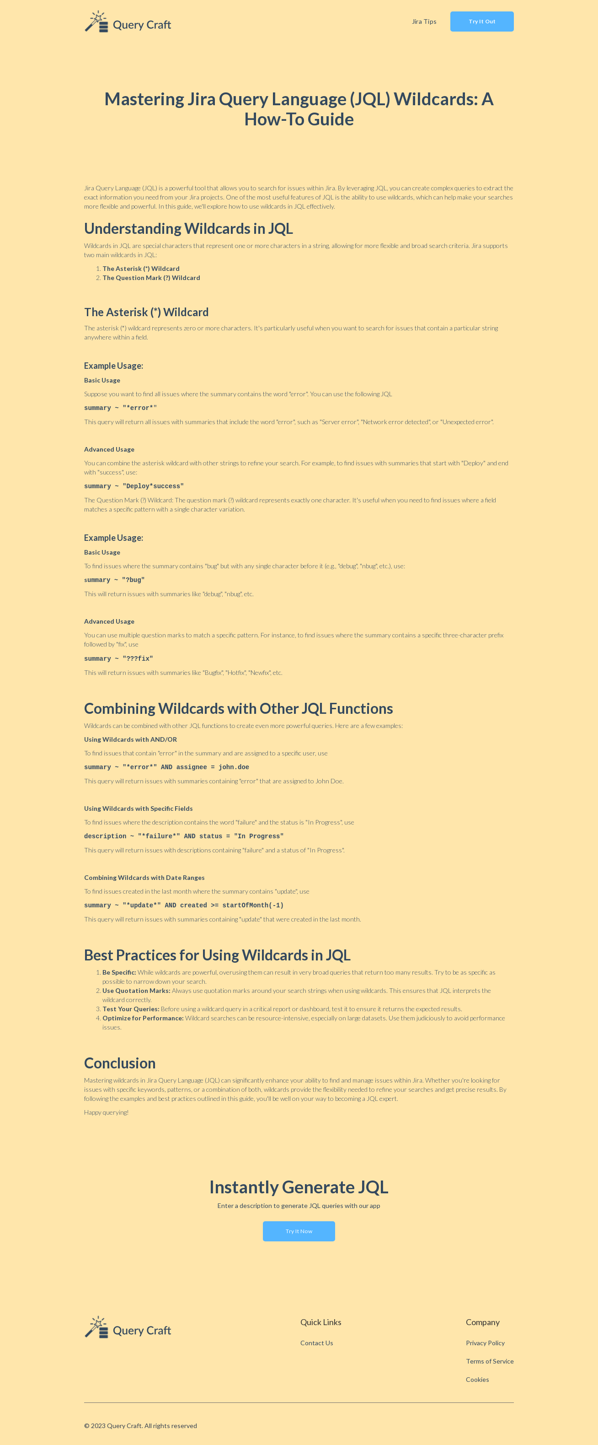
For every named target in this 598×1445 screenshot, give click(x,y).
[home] (130, 21)
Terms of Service (490, 1357)
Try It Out (482, 21)
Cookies (477, 1376)
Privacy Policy (485, 1339)
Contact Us (316, 1339)
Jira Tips (424, 21)
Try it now (299, 1227)
